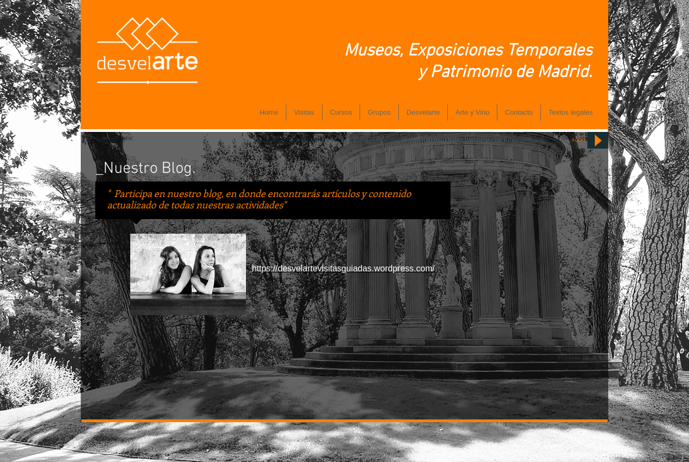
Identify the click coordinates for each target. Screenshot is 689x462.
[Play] (597, 140)
